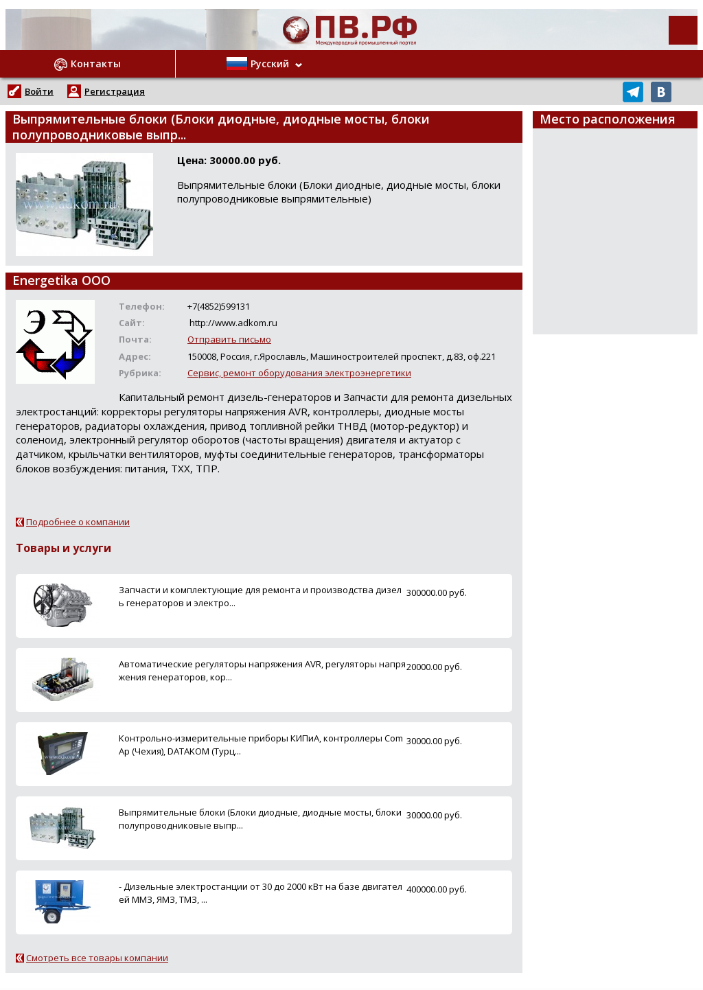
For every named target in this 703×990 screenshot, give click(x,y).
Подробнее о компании (78, 522)
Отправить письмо (229, 339)
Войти (39, 91)
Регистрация (114, 91)
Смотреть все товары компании (97, 958)
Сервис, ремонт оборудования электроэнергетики (299, 373)
